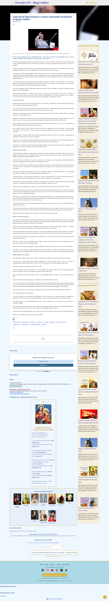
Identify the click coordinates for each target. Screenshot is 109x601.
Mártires (46, 322)
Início (41, 564)
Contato (58, 564)
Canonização (24, 322)
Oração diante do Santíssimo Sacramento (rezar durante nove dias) (88, 152)
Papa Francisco (25, 324)
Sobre (46, 564)
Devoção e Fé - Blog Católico (32, 2)
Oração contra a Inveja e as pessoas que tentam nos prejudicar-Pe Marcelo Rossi (87, 240)
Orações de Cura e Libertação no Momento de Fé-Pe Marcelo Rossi (88, 304)
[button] (14, 25)
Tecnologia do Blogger (54, 599)
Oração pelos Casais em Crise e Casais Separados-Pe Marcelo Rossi (88, 479)
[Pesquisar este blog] (89, 3)
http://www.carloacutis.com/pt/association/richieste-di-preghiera (43, 542)
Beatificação (16, 322)
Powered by (43, 371)
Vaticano (43, 324)
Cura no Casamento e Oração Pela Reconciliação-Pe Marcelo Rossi (88, 392)
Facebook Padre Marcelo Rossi (20, 394)
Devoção (32, 322)
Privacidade (66, 564)
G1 (16, 318)
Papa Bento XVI (16, 324)
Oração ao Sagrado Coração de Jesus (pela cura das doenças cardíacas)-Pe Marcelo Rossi (87, 121)
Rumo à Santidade (35, 324)
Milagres (52, 322)
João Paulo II (39, 322)
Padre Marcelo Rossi (17, 392)
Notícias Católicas (60, 322)
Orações (52, 564)
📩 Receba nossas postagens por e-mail (54, 575)
